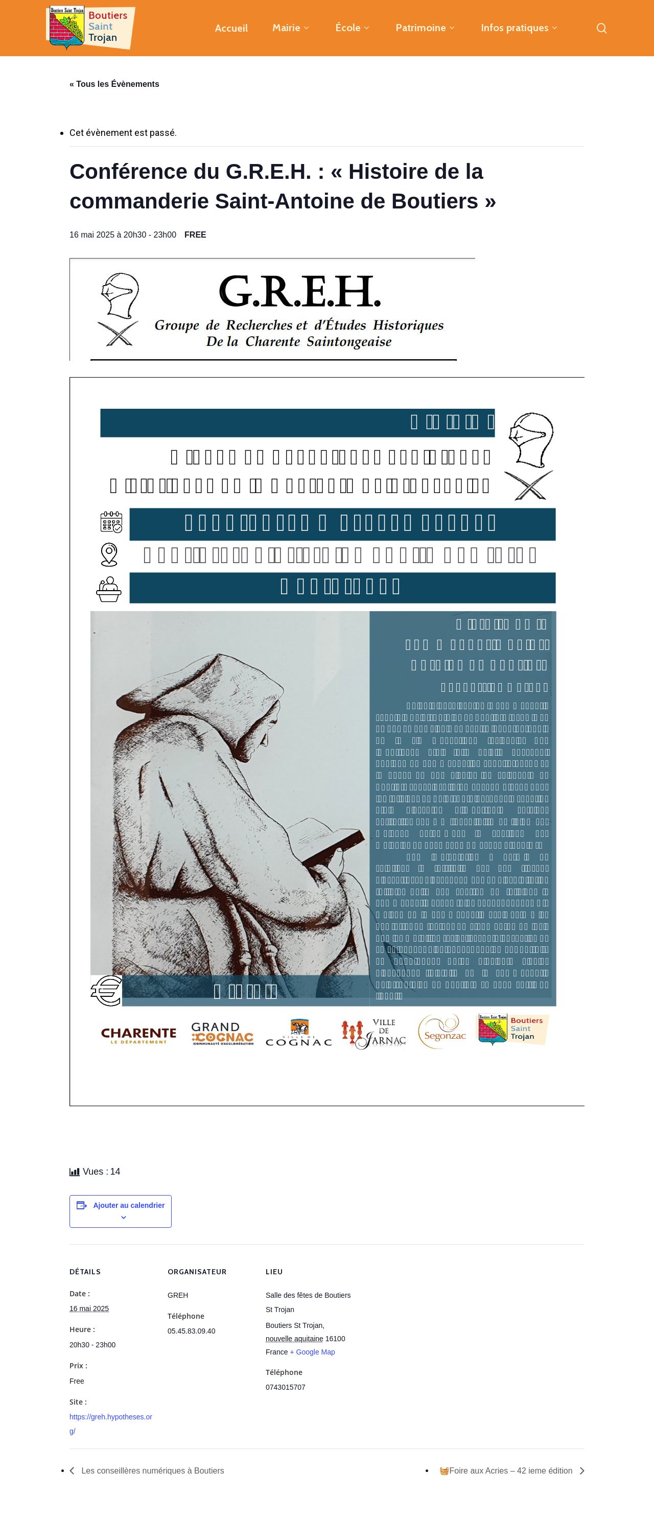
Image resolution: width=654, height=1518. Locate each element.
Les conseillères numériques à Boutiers (151, 1470)
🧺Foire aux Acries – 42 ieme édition (507, 1470)
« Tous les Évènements (114, 84)
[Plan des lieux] (418, 1314)
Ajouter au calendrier (129, 1205)
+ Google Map (312, 1352)
